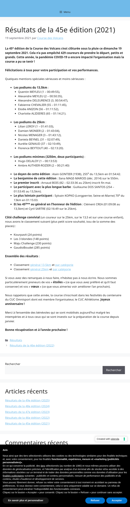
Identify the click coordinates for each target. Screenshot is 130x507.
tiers (43, 465)
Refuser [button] (95, 500)
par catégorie (64, 265)
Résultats (16, 340)
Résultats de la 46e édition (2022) (32, 345)
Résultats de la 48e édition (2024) (27, 406)
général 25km (39, 269)
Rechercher (12, 364)
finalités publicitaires (13, 475)
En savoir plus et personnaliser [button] (25, 500)
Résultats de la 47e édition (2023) (27, 412)
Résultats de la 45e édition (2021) (27, 423)
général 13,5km (40, 265)
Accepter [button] (117, 500)
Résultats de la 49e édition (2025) (27, 400)
